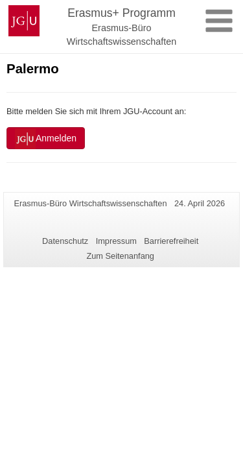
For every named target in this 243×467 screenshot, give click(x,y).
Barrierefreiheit (171, 241)
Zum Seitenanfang (120, 256)
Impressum (116, 241)
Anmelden (45, 138)
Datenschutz (65, 241)
